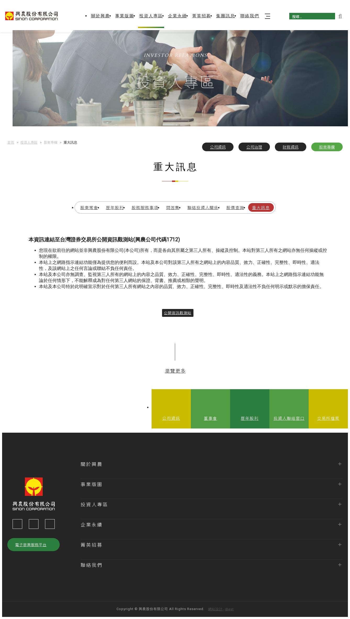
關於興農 (100, 15)
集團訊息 (225, 15)
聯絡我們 (249, 15)
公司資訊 (218, 147)
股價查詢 (235, 207)
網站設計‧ (216, 609)
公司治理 (254, 147)
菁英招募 (201, 15)
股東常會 (89, 207)
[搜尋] (312, 16)
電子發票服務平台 (31, 544)
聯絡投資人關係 (203, 207)
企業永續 (177, 15)
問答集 (173, 207)
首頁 (10, 142)
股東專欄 (327, 147)
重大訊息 (261, 207)
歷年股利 (115, 207)
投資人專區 (151, 15)
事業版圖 (124, 15)
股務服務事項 (145, 207)
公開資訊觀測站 (177, 317)
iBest (229, 609)
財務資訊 (290, 147)
